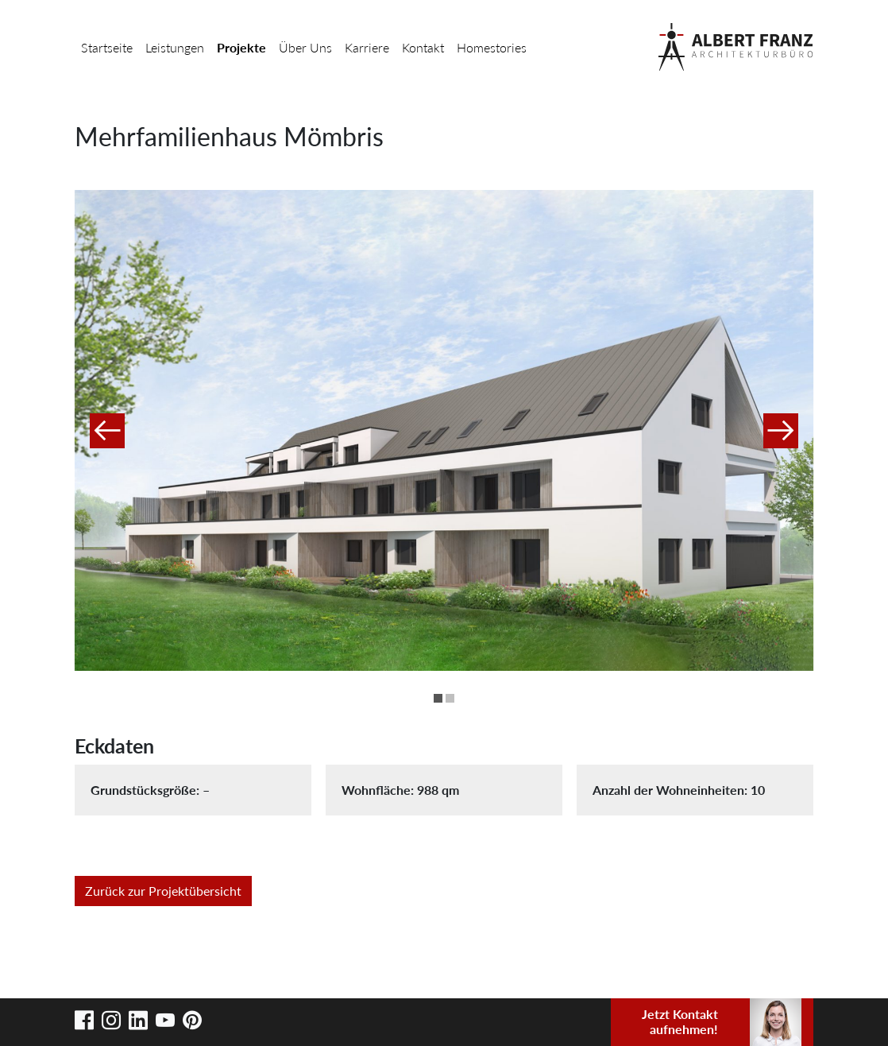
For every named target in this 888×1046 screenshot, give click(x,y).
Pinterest (192, 1020)
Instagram (111, 1020)
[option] (444, 430)
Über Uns (305, 47)
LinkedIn (138, 1020)
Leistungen (174, 47)
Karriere (367, 47)
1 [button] (438, 698)
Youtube (165, 1020)
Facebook (84, 1020)
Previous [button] (107, 430)
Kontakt (423, 47)
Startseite (107, 47)
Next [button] (780, 430)
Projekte (241, 47)
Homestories (492, 47)
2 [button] (450, 698)
